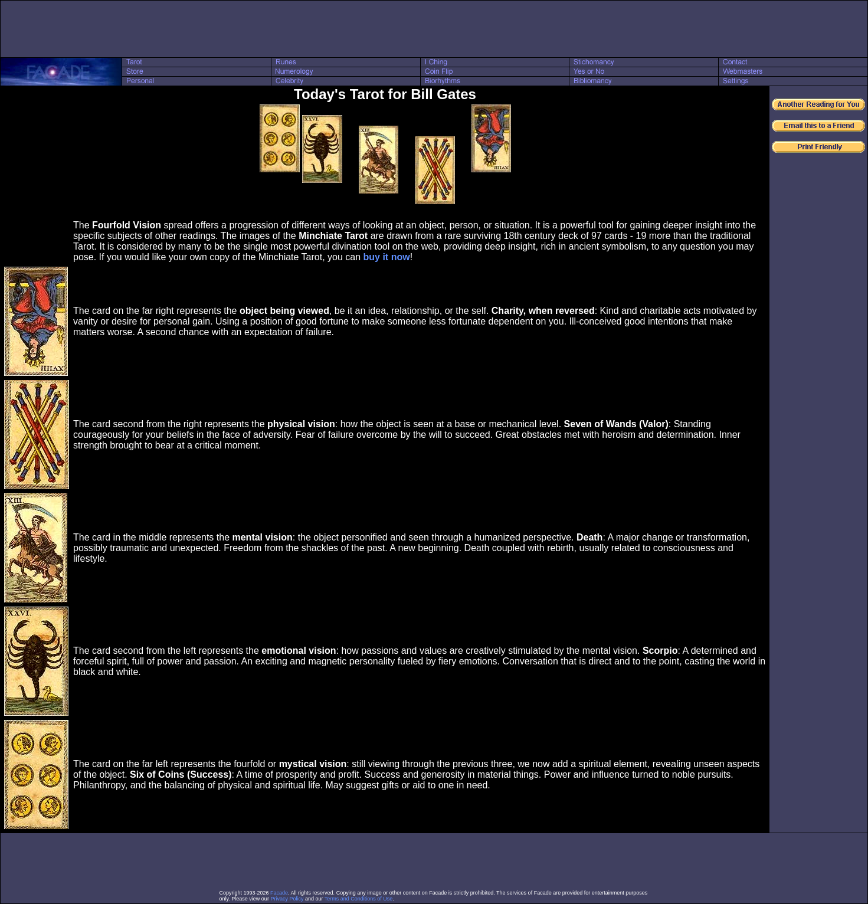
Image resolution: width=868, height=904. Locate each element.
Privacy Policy (286, 899)
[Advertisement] (434, 28)
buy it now (386, 257)
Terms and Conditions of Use (359, 899)
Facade (279, 893)
